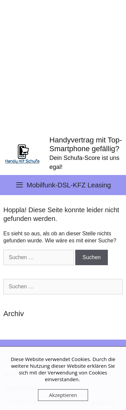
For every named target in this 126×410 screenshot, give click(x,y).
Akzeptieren (63, 395)
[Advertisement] (63, 66)
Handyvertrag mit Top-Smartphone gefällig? (85, 144)
